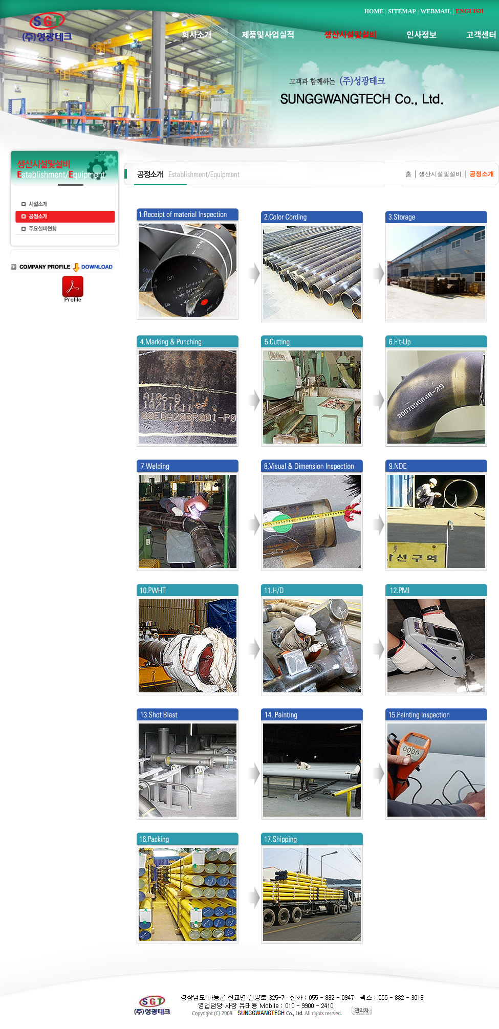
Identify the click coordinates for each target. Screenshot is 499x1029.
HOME (374, 11)
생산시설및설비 (440, 174)
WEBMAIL (435, 11)
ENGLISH (469, 11)
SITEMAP (402, 11)
